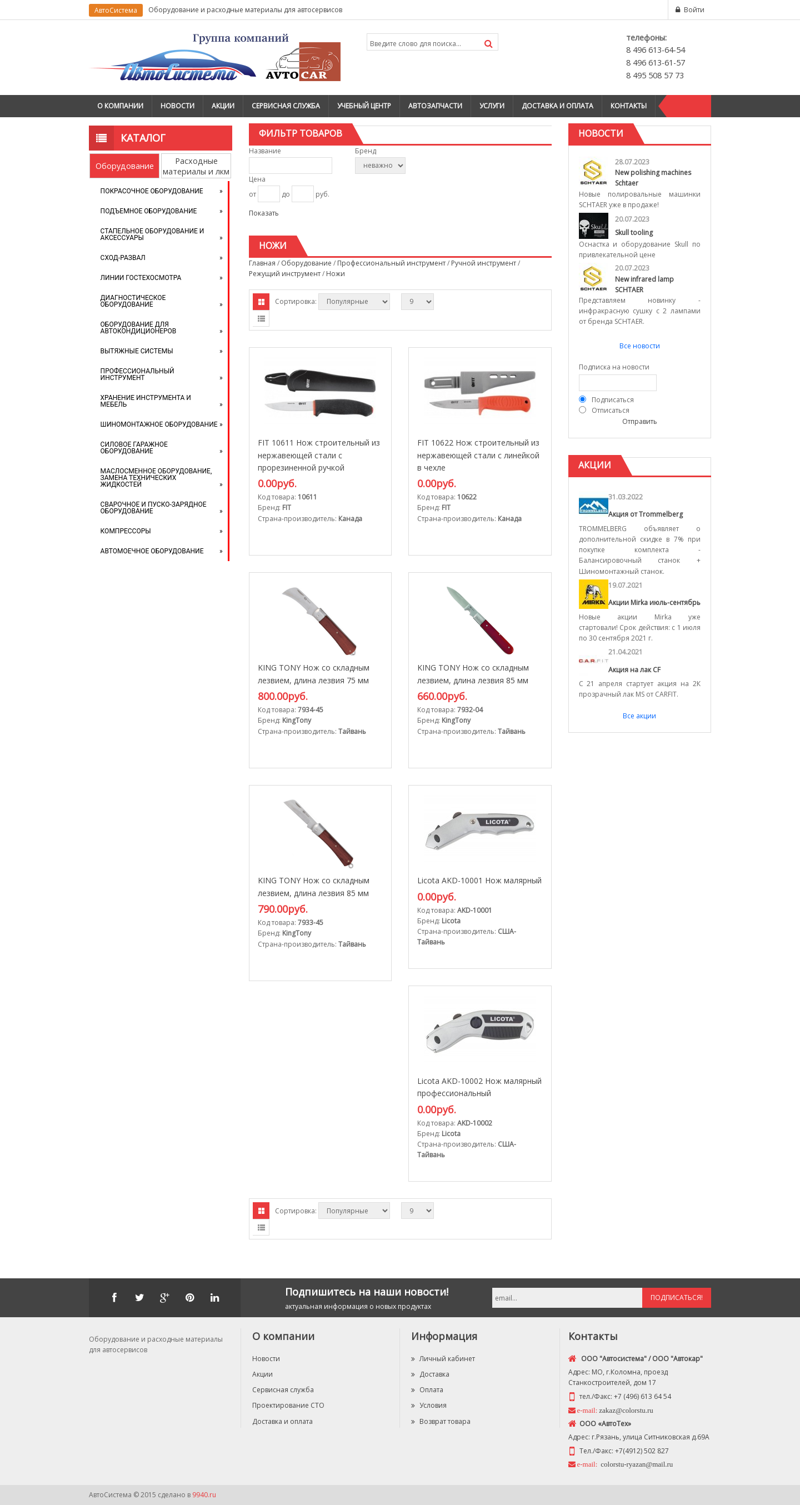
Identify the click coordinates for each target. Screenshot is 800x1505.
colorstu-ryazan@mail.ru (636, 1464)
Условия (429, 1405)
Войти (694, 9)
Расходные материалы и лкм (196, 166)
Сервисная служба (286, 106)
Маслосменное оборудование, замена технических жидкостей (156, 477)
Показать (264, 213)
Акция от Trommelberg (645, 514)
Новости (177, 106)
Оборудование (125, 166)
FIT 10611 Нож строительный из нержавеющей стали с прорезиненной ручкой (319, 455)
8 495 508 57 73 (655, 75)
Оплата (427, 1389)
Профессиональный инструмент (137, 374)
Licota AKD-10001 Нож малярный (479, 880)
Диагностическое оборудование (133, 301)
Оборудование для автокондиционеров (139, 328)
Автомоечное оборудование (152, 551)
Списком (261, 318)
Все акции (639, 716)
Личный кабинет (443, 1358)
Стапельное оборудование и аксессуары (152, 234)
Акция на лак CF (634, 669)
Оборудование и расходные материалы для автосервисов (245, 9)
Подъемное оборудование (149, 211)
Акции (223, 106)
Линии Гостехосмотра (141, 278)
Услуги (491, 106)
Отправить (639, 421)
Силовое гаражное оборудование (134, 448)
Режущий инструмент (285, 273)
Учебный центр (364, 106)
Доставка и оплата (557, 106)
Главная (262, 263)
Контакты (629, 106)
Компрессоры (126, 531)
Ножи (335, 273)
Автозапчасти (435, 106)
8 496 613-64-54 (655, 49)
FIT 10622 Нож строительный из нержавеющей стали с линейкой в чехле (478, 455)
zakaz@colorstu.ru (626, 1410)
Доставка (430, 1374)
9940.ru (204, 1494)
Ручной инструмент (483, 263)
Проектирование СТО (288, 1405)
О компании (120, 106)
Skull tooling (634, 232)
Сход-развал (123, 258)
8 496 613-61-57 (655, 62)
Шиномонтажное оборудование (159, 424)
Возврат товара (441, 1421)
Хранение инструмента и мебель (146, 401)
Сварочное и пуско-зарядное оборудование (154, 508)
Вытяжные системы (137, 351)
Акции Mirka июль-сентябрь (654, 602)
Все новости (639, 346)
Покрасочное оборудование (152, 191)
